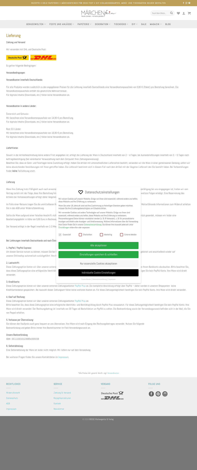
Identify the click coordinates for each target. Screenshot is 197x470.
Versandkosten (113, 373)
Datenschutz (12, 398)
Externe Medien (128, 234)
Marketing (106, 234)
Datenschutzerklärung (92, 224)
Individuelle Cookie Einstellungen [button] (98, 272)
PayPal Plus (80, 285)
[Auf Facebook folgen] (183, 3)
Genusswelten (36, 24)
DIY (135, 24)
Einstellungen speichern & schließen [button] (98, 254)
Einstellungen (63, 227)
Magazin (156, 24)
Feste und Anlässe (61, 24)
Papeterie (85, 24)
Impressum (63, 357)
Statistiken (85, 234)
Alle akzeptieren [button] (98, 245)
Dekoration (103, 24)
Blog (168, 24)
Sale (144, 24)
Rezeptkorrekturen (62, 398)
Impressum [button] (112, 279)
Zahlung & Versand (62, 392)
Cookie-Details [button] (86, 279)
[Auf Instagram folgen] (186, 3)
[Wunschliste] (178, 13)
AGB (8, 403)
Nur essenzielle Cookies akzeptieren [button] (98, 263)
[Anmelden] (184, 13)
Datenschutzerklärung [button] (99, 279)
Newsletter (59, 408)
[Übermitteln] (171, 13)
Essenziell (64, 234)
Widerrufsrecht (13, 392)
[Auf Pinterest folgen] (189, 3)
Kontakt (57, 403)
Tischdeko (121, 24)
